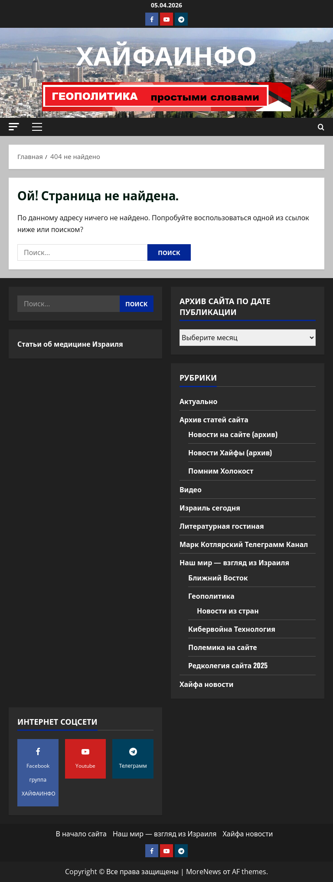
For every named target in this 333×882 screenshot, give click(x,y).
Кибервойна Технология (231, 628)
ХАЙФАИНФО (166, 53)
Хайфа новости (206, 684)
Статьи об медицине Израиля (70, 343)
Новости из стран (228, 610)
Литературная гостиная (222, 526)
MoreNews (203, 871)
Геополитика (211, 595)
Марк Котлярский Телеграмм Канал (244, 544)
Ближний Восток (218, 577)
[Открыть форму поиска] (321, 127)
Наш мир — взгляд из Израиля (234, 562)
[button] (14, 126)
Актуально (198, 401)
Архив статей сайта (214, 419)
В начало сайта (81, 834)
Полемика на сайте (222, 647)
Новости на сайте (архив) (233, 434)
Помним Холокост (220, 470)
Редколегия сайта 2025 (228, 665)
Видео (191, 489)
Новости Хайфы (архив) (230, 452)
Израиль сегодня (210, 507)
